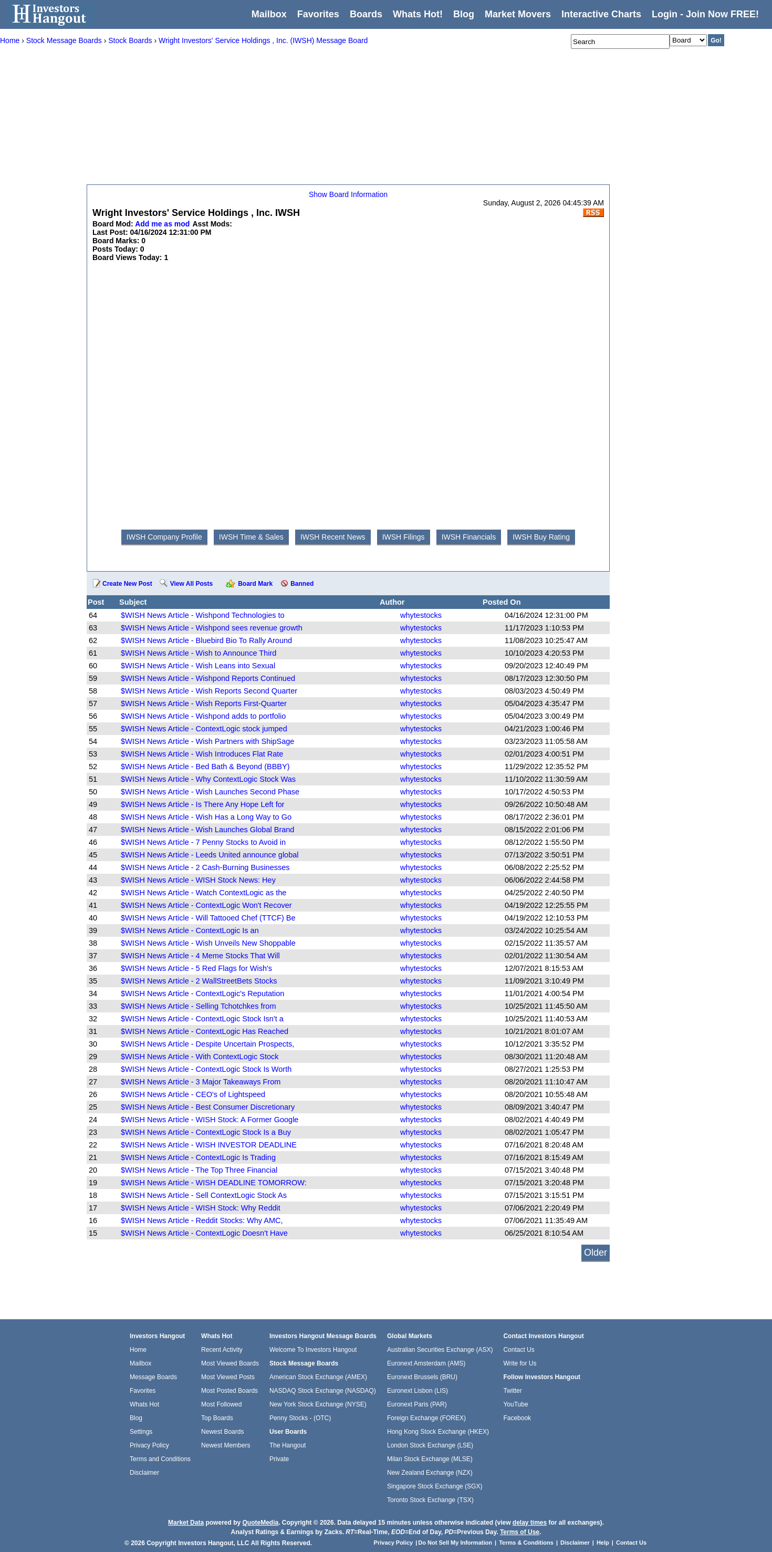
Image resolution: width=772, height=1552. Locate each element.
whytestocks (421, 615)
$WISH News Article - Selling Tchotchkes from (198, 1006)
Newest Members (225, 1445)
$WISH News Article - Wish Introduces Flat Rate (202, 754)
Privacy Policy (149, 1445)
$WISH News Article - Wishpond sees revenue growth (211, 628)
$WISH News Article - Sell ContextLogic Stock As (204, 1195)
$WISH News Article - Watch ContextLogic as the (203, 892)
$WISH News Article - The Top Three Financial (199, 1170)
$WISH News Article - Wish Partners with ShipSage (207, 741)
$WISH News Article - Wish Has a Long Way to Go (206, 817)
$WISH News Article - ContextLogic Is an (190, 930)
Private (279, 1459)
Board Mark (255, 583)
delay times (530, 1522)
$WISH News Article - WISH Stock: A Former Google (209, 1119)
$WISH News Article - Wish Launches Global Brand (207, 829)
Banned (302, 583)
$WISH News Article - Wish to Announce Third (198, 653)
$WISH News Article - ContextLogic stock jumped (204, 729)
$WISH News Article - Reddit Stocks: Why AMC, (202, 1220)
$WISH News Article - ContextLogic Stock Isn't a (202, 1019)
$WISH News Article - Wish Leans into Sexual (198, 665)
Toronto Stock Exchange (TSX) (430, 1500)
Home (138, 1349)
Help (603, 1542)
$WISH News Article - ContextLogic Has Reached (204, 1031)
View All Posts (191, 583)
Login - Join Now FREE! (705, 14)
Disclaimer (144, 1472)
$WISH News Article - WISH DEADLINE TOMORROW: (214, 1182)
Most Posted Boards (229, 1390)
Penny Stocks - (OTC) (300, 1418)
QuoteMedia (260, 1522)
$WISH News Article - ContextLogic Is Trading (198, 1157)
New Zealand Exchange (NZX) (430, 1472)
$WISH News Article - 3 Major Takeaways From (200, 1082)
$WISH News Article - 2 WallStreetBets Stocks (199, 981)
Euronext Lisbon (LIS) (417, 1390)
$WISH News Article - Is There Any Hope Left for (203, 804)
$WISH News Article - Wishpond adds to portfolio (203, 716)
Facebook (517, 1418)
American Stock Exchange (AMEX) (318, 1377)
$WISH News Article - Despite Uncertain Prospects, (207, 1044)
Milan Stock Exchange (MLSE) (430, 1459)
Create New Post (127, 583)
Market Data (186, 1522)
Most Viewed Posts (228, 1377)
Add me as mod (162, 224)
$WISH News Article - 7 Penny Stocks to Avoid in (203, 842)
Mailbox (269, 14)
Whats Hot (144, 1404)
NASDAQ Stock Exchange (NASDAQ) (322, 1390)
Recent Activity (222, 1349)
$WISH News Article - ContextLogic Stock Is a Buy (206, 1132)
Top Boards (217, 1418)
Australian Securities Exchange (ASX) (440, 1349)
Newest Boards (222, 1431)
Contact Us (518, 1349)
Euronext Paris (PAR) (417, 1404)
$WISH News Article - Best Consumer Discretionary (208, 1107)
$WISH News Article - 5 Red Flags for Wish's (196, 968)
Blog (136, 1418)
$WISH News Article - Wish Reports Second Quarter (209, 691)
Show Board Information (348, 194)
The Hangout (287, 1445)
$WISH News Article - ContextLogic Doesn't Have (204, 1233)
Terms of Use (519, 1532)
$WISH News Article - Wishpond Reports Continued (208, 678)
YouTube (515, 1404)
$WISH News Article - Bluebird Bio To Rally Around (206, 640)
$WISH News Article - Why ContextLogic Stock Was (208, 779)
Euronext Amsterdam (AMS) (426, 1363)
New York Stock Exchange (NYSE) (318, 1404)
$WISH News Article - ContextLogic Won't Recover (206, 905)
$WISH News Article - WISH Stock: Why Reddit (200, 1208)
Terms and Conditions (160, 1459)
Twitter (512, 1390)
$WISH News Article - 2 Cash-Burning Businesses (205, 867)
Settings (141, 1431)
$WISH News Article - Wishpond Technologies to (203, 615)
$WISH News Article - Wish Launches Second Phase (210, 792)
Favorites (318, 14)
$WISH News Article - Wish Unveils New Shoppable (208, 943)
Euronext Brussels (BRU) (422, 1377)
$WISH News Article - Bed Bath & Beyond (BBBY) (205, 766)
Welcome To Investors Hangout (313, 1349)
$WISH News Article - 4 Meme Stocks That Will (200, 955)
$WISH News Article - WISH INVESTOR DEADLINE (209, 1145)
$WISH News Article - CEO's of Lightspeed (193, 1094)
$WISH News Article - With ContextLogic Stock (200, 1056)
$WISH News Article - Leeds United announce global (210, 855)
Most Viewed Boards (230, 1363)
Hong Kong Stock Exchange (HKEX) (438, 1431)
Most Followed (221, 1404)
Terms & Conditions (526, 1542)
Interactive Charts (601, 14)
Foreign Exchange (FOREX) (426, 1418)
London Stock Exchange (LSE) (430, 1445)
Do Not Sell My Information (456, 1542)
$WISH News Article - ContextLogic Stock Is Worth (206, 1069)
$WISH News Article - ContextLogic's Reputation (202, 993)
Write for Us (519, 1363)
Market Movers (518, 14)
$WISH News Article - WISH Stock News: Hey (198, 880)
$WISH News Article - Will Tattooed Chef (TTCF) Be (208, 918)
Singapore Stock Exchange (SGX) (434, 1486)
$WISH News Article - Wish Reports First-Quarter (204, 703)
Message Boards (153, 1377)
